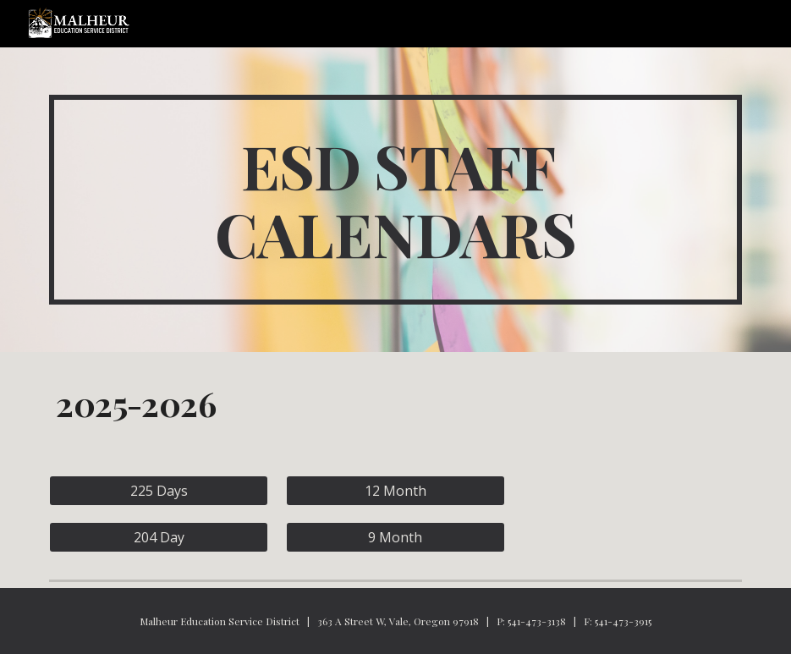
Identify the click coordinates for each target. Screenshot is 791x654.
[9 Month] (395, 537)
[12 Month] (395, 491)
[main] (395, 200)
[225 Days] (158, 491)
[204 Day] (158, 537)
